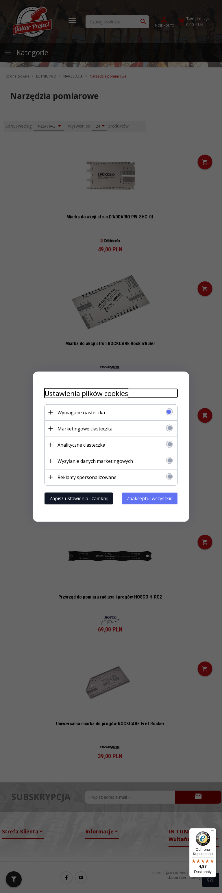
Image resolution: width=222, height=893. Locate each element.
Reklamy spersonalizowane (87, 477)
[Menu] (212, 831)
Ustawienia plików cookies (86, 393)
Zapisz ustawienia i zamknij (78, 498)
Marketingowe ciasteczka (85, 428)
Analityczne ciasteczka (81, 444)
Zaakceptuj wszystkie (150, 498)
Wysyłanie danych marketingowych (95, 461)
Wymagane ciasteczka (81, 412)
